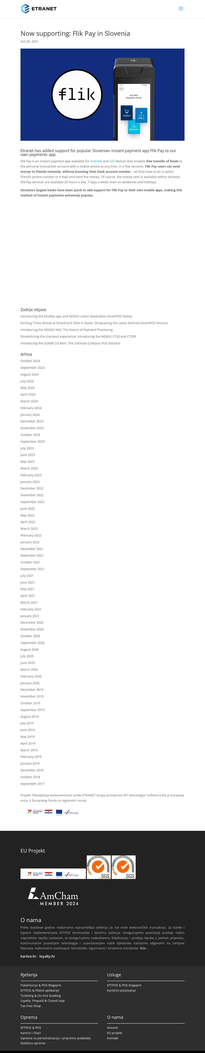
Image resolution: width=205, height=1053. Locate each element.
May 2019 (27, 737)
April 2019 (27, 743)
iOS (111, 161)
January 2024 (29, 415)
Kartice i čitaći (30, 1033)
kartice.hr (28, 956)
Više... (144, 948)
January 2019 (29, 763)
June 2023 (27, 455)
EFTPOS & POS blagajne (124, 985)
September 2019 (32, 710)
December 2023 (31, 421)
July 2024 (27, 381)
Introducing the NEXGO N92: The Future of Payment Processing (66, 330)
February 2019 (30, 757)
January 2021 (29, 616)
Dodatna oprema (32, 1043)
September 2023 (32, 441)
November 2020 (32, 629)
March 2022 (29, 528)
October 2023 (30, 435)
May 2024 (27, 388)
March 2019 (29, 750)
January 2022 (29, 542)
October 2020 (30, 636)
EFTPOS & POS (30, 1028)
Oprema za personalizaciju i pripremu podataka (55, 1038)
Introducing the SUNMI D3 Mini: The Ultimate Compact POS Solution (70, 343)
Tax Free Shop (30, 1006)
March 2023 (29, 468)
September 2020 (32, 643)
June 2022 (27, 508)
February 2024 (30, 408)
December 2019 (31, 689)
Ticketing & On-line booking (40, 996)
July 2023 (27, 448)
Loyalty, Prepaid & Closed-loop (42, 1001)
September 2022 (32, 502)
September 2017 (32, 784)
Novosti (112, 1028)
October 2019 (30, 703)
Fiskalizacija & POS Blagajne (40, 985)
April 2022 (27, 522)
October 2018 (30, 777)
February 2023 (30, 475)
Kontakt (112, 1038)
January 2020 (29, 683)
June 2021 (27, 582)
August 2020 (29, 649)
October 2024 (30, 361)
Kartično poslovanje (121, 990)
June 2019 (27, 730)
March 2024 (29, 401)
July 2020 (27, 656)
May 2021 (27, 589)
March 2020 (29, 669)
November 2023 (32, 428)
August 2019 (29, 716)
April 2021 (27, 596)
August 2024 (29, 374)
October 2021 (30, 562)
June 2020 (27, 663)
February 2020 (30, 676)
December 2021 (31, 549)
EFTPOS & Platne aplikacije (39, 990)
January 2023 (29, 482)
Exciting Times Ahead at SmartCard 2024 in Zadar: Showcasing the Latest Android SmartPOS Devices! (94, 323)
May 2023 (27, 461)
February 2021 (30, 609)
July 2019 (27, 723)
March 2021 (29, 602)
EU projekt (114, 1033)
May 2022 (27, 515)
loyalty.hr (47, 956)
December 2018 (31, 770)
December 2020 (31, 622)
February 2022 (30, 535)
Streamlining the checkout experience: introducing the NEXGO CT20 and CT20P (78, 336)
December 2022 (31, 488)
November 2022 (32, 495)
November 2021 (32, 555)
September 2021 (32, 569)
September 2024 (32, 368)
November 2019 (32, 696)
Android (96, 161)
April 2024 (27, 394)
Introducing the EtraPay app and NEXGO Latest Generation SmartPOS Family (76, 316)
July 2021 (27, 576)
